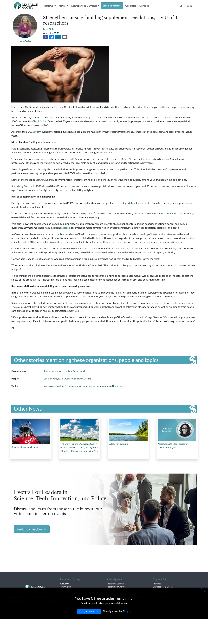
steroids (187, 213)
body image (119, 386)
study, (37, 131)
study (17, 186)
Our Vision (66, 586)
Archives (157, 583)
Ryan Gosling (84, 378)
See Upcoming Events (32, 529)
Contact (144, 5)
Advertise (130, 5)
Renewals (110, 590)
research (65, 227)
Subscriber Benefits (115, 583)
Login (190, 5)
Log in (127, 615)
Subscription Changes (116, 586)
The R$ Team (67, 590)
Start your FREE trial (88, 615)
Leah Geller (25, 41)
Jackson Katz (50, 378)
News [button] (62, 5)
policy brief (126, 202)
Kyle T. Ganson (65, 378)
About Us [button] (48, 5)
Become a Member (112, 5)
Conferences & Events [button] (84, 5)
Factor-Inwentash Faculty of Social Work (64, 371)
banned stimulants (167, 213)
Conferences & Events (163, 586)
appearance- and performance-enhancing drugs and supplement (76, 386)
